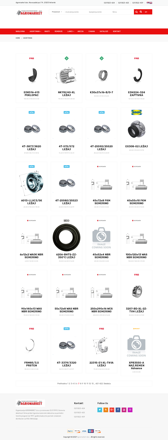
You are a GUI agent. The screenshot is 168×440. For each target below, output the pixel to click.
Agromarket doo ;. (83, 437)
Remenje (59, 31)
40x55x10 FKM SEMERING (136, 202)
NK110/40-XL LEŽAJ (66, 94)
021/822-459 (137, 3)
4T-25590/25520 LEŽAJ (101, 148)
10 (85, 383)
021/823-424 (109, 3)
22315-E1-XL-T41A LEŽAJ (101, 364)
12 (90, 383)
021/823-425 (123, 3)
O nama (92, 31)
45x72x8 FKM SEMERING (101, 202)
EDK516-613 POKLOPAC (31, 94)
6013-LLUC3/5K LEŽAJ (31, 202)
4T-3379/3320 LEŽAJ (66, 364)
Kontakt (117, 31)
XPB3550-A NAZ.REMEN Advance (136, 365)
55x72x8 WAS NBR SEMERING (66, 310)
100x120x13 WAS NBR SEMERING (136, 256)
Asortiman (35, 31)
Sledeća (107, 383)
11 (87, 383)
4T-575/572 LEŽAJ (66, 148)
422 (101, 383)
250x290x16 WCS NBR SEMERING (101, 310)
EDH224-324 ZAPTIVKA (136, 94)
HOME (18, 38)
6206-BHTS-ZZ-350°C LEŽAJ (66, 256)
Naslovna (20, 31)
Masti (47, 31)
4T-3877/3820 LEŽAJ (31, 148)
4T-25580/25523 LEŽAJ (66, 202)
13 (92, 383)
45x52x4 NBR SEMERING (101, 256)
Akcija (81, 31)
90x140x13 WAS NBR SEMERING (31, 310)
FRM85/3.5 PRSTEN (31, 364)
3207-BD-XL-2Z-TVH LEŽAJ (136, 310)
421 (97, 383)
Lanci (70, 31)
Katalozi (104, 31)
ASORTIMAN (27, 38)
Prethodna (62, 383)
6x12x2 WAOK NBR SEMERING (31, 256)
